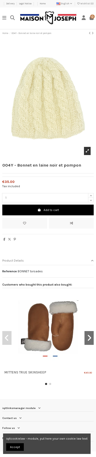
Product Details (48, 261)
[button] (46, 384)
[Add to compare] (71, 223)
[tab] (48, 261)
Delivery (10, 3)
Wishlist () (85, 3)
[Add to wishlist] (24, 223)
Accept (15, 447)
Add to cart (48, 210)
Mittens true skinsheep (25, 372)
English (64, 3)
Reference (9, 271)
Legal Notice (25, 3)
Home (43, 3)
